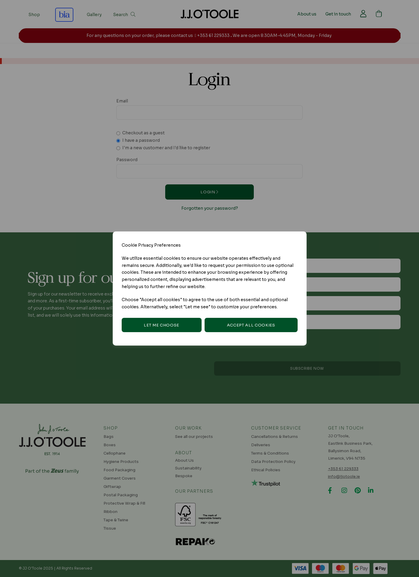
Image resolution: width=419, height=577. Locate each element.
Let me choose (161, 325)
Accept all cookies (251, 325)
